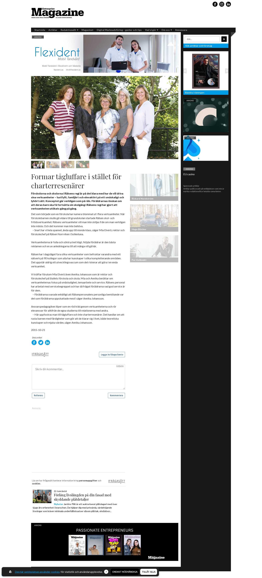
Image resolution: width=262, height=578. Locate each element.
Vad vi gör (151, 29)
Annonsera (181, 29)
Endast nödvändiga (124, 571)
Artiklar (52, 29)
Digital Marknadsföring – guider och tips (119, 29)
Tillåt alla (148, 571)
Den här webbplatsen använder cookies (37, 571)
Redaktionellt (69, 29)
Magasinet (87, 29)
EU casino (189, 174)
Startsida (39, 29)
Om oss (166, 29)
